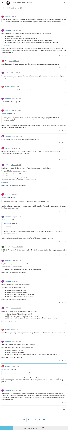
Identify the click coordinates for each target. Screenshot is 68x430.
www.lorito (4, 183)
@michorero (5, 113)
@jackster (4, 220)
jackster (7, 16)
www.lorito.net (5, 45)
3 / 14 (34, 419)
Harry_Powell (8, 247)
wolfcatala (8, 216)
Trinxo (7, 61)
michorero (8, 30)
